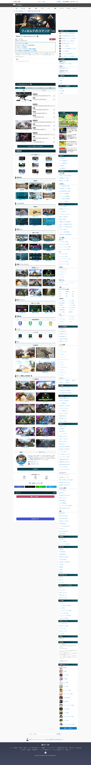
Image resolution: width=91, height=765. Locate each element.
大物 (73, 291)
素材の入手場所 (62, 219)
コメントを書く (35, 496)
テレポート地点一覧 (63, 229)
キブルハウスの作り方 (63, 466)
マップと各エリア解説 (63, 241)
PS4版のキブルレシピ (63, 333)
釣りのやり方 (62, 528)
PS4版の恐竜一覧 (62, 331)
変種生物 (61, 567)
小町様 (60, 80)
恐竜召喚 (67, 380)
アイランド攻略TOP (65, 46)
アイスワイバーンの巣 (63, 261)
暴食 (60, 293)
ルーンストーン (72, 282)
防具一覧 (61, 579)
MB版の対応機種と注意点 (64, 398)
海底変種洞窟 (62, 309)
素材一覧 (61, 587)
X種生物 (61, 569)
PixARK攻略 (61, 90)
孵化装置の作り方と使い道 (64, 482)
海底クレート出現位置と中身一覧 (65, 226)
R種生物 (61, 572)
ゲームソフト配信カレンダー (58, 749)
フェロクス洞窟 (72, 305)
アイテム (30, 87)
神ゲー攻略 (16, 11)
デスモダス (61, 274)
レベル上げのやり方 (63, 623)
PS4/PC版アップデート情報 (64, 188)
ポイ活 (73, 1)
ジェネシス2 (61, 369)
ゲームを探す (22, 749)
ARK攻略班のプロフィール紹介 (65, 63)
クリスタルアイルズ (63, 367)
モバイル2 (23, 8)
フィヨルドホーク (62, 271)
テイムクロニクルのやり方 (64, 469)
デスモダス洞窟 (72, 307)
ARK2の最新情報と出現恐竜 (64, 191)
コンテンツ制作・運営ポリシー (34, 747)
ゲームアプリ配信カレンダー (45, 749)
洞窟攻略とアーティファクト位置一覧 (68, 38)
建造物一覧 (61, 492)
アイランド (61, 8)
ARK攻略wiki (19, 5)
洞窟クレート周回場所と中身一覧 (65, 224)
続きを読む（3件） (35, 518)
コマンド (74, 8)
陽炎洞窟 (70, 311)
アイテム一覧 (62, 590)
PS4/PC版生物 (62, 551)
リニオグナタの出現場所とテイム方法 (68, 48)
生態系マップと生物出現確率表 (65, 234)
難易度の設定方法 (62, 415)
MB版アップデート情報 (63, 180)
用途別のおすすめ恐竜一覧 (64, 449)
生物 (36, 8)
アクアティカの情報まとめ (64, 201)
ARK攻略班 (20, 39)
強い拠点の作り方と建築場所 (65, 390)
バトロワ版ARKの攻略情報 (64, 198)
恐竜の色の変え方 (62, 533)
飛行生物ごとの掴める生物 (64, 561)
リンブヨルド (71, 309)
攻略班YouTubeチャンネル (64, 72)
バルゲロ (61, 362)
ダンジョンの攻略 (62, 541)
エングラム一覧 (62, 628)
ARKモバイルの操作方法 (64, 400)
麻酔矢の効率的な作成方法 (64, 464)
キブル (42, 8)
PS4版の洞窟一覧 (62, 336)
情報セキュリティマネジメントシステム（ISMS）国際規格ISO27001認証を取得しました (46, 739)
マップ (48, 8)
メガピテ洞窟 (62, 300)
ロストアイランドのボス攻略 (65, 615)
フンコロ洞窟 (71, 300)
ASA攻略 (61, 93)
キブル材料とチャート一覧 (64, 454)
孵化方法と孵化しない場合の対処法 (66, 479)
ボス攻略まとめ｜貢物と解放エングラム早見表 (27, 50)
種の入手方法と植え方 (63, 515)
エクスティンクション (63, 359)
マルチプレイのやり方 (63, 408)
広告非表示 (67, 1)
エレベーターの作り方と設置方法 (65, 505)
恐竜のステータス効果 (63, 625)
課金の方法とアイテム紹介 (64, 405)
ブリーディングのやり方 (64, 474)
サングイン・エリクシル (64, 284)
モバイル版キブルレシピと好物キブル (68, 56)
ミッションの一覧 (62, 433)
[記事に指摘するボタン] (46, 477)
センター (61, 349)
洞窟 (55, 8)
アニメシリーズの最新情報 (64, 196)
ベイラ (60, 316)
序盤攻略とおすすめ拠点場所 (65, 221)
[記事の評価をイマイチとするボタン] (24, 477)
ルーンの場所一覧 (62, 211)
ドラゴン (70, 321)
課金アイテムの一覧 (63, 597)
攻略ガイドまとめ (62, 426)
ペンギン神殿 (62, 311)
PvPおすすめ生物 (62, 559)
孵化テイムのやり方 (63, 441)
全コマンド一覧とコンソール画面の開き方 (26, 45)
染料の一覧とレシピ (63, 595)
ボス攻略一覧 (62, 602)
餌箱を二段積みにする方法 (64, 508)
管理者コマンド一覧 (63, 341)
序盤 (29, 8)
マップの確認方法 (62, 403)
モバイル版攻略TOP (63, 160)
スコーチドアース (62, 351)
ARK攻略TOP (35, 469)
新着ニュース (68, 749)
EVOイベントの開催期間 (64, 193)
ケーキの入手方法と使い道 (64, 526)
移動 (50, 87)
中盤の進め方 (62, 431)
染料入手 (67, 382)
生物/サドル (20, 87)
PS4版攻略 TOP (62, 328)
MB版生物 (61, 549)
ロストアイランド (62, 372)
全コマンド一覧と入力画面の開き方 (68, 33)
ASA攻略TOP (62, 165)
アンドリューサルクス (63, 269)
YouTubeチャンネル (33, 463)
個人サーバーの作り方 (63, 413)
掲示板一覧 (61, 638)
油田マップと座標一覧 (63, 216)
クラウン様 (61, 78)
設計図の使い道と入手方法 (64, 495)
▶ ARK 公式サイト (62, 661)
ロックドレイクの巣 (63, 256)
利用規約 (43, 747)
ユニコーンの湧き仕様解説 (64, 231)
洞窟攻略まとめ (62, 538)
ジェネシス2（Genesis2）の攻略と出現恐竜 (26, 48)
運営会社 (16, 747)
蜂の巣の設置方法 (62, 523)
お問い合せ (71, 747)
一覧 (60, 380)
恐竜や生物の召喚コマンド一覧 (67, 43)
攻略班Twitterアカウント (64, 68)
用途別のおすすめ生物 (63, 556)
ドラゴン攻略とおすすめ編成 (65, 605)
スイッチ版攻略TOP (63, 163)
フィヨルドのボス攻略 (63, 618)
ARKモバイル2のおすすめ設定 (65, 175)
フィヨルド (68, 8)
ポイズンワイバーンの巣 (64, 264)
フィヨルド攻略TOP (65, 51)
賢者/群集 (67, 291)
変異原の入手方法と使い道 (64, 484)
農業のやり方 (62, 513)
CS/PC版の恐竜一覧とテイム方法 (67, 35)
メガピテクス (62, 321)
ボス (40, 87)
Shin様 (60, 83)
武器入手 (61, 382)
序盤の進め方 (62, 428)
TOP (16, 8)
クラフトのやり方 (62, 490)
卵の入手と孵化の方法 (63, 531)
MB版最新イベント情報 (63, 178)
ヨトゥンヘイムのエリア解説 (65, 246)
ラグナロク (61, 354)
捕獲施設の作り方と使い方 (64, 461)
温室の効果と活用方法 (63, 518)
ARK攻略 (61, 88)
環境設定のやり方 (62, 418)
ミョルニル (61, 282)
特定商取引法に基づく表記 (62, 747)
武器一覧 (61, 577)
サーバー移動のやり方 (63, 410)
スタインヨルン (72, 316)
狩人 (60, 291)
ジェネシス (61, 364)
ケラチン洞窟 (62, 307)
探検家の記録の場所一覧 (64, 459)
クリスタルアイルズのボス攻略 (65, 610)
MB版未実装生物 (62, 554)
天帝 (73, 293)
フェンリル (61, 323)
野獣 (66, 293)
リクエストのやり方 (63, 451)
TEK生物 (61, 564)
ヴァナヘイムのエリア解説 (64, 249)
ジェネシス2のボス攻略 (63, 613)
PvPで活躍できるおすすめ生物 (65, 392)
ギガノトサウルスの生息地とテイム (68, 53)
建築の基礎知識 (62, 500)
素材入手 (73, 380)
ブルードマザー (72, 319)
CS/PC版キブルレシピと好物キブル (68, 40)
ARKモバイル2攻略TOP (22, 47)
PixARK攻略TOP (62, 168)
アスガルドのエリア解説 (64, 244)
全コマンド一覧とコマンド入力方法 (35, 146)
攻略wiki (28, 749)
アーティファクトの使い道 (64, 544)
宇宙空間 (61, 305)
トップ (11, 747)
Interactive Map (78, 747)
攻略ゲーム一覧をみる (68, 728)
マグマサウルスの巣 (63, 253)
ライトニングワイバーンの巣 (65, 258)
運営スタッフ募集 (23, 747)
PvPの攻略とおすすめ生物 (64, 387)
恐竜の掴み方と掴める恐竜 (64, 446)
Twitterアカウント (33, 461)
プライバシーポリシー (51, 747)
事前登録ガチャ (35, 749)
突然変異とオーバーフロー (64, 477)
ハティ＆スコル (62, 319)
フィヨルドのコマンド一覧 (22, 61)
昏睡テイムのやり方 (63, 436)
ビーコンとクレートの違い (64, 456)
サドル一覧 (61, 582)
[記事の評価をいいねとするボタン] (35, 477)
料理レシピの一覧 (62, 497)
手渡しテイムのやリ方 (63, 438)
